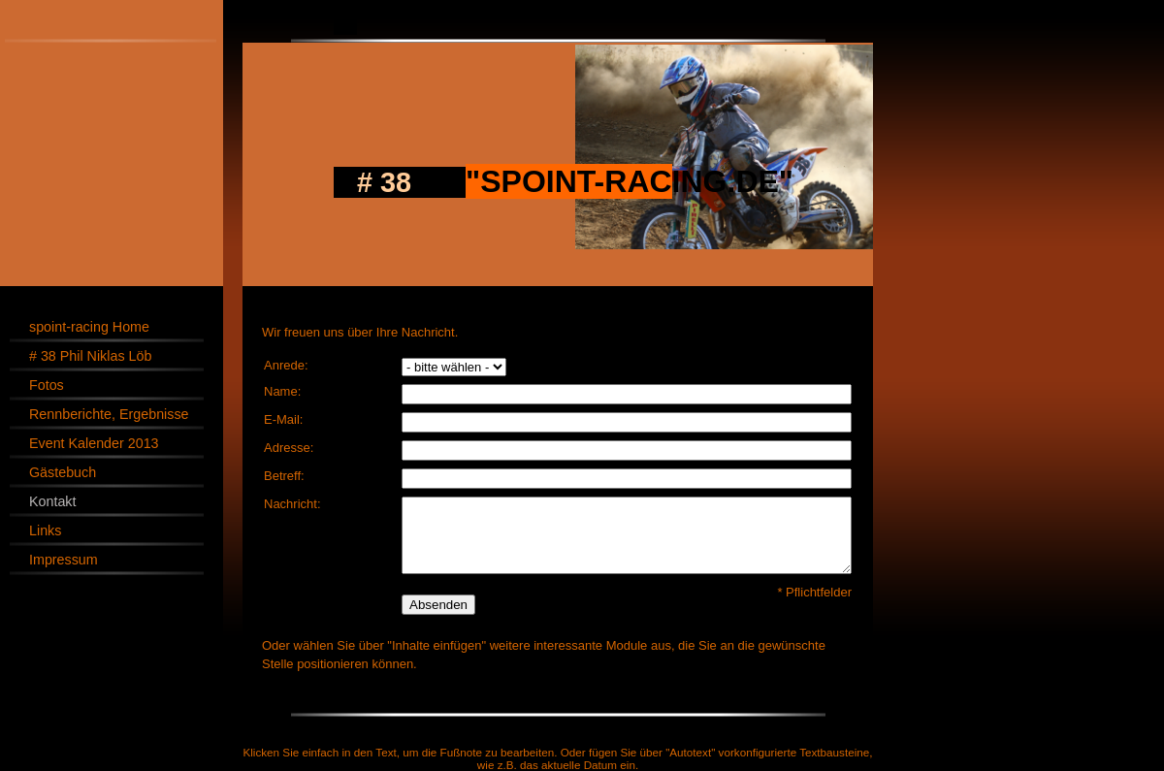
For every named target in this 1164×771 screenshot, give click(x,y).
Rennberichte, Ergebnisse (109, 414)
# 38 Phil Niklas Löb (90, 356)
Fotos (46, 385)
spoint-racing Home (89, 327)
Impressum (63, 559)
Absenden (438, 604)
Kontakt (52, 501)
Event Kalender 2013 (94, 443)
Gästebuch (62, 472)
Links (45, 530)
